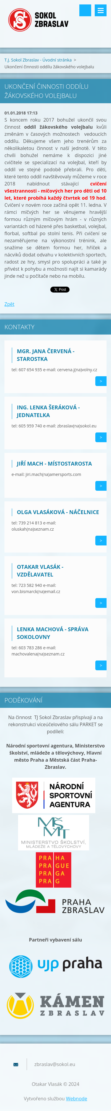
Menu (101, 10)
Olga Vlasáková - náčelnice (58, 512)
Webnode (76, 1098)
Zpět (9, 304)
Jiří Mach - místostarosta (54, 463)
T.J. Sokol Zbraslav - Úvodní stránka (38, 60)
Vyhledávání (85, 10)
